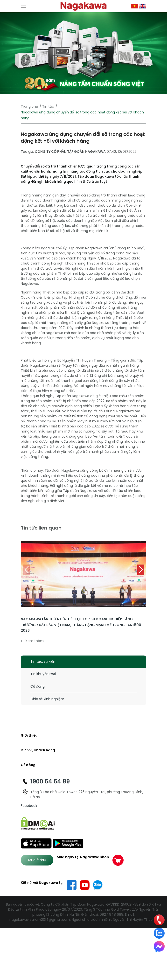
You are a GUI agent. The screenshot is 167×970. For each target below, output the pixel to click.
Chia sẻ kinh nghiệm (47, 699)
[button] (140, 570)
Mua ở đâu (37, 860)
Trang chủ (29, 106)
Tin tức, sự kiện (42, 661)
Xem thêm (32, 640)
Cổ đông (37, 686)
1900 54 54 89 (50, 781)
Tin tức (48, 106)
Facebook (29, 805)
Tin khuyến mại (43, 673)
